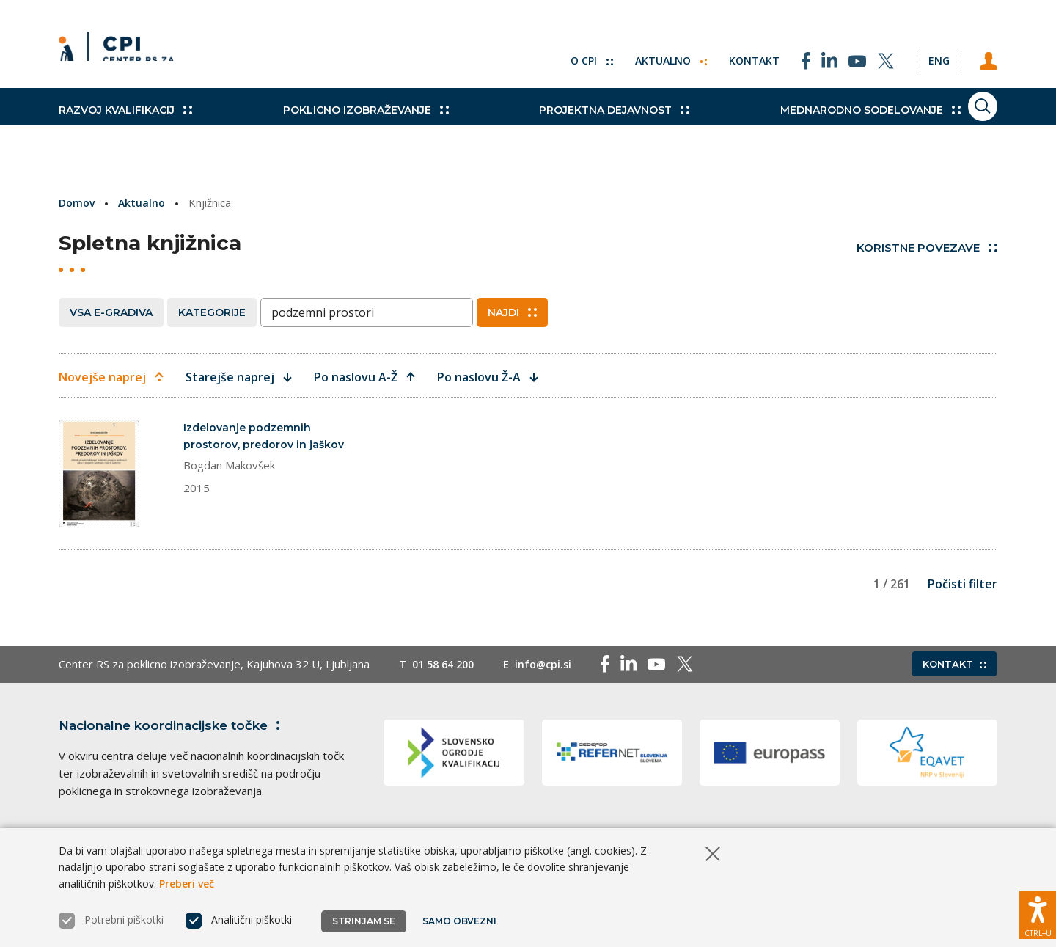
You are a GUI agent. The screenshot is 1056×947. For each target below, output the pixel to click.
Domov (78, 202)
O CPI (560, 51)
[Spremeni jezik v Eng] (924, 51)
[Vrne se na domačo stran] (122, 51)
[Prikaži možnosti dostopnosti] (1037, 906)
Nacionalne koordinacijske (178, 764)
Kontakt (727, 51)
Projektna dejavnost (566, 124)
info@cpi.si (551, 702)
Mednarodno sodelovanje (797, 124)
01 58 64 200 (446, 702)
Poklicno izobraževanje (341, 124)
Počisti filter (962, 623)
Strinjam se (363, 920)
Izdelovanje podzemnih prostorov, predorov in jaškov (250, 445)
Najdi (512, 311)
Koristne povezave (927, 248)
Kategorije (212, 311)
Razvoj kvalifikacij (125, 124)
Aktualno (641, 51)
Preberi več (186, 884)
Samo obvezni (462, 920)
